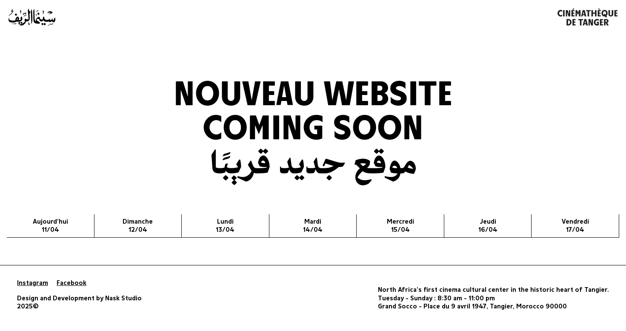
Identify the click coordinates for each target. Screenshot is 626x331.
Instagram (32, 283)
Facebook (71, 283)
